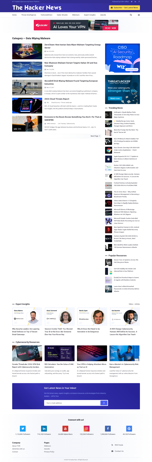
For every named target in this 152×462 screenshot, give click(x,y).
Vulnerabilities (46, 15)
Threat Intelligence (28, 15)
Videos (131, 304)
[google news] (129, 431)
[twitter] (22, 432)
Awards (103, 15)
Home (14, 15)
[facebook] (107, 432)
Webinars (75, 15)
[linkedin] (44, 432)
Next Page (95, 136)
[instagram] (86, 432)
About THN (16, 446)
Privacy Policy (49, 452)
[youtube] (65, 432)
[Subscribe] (103, 403)
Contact (15, 452)
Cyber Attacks (62, 15)
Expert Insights (90, 15)
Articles (137, 304)
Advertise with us (18, 449)
